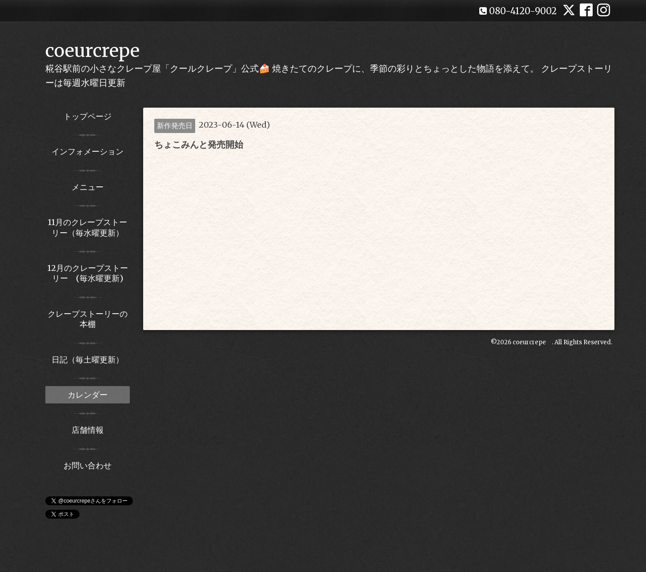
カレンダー (88, 395)
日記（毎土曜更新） (88, 359)
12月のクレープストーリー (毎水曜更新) (87, 273)
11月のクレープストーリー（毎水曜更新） (87, 227)
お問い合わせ (88, 465)
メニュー (88, 187)
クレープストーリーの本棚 (88, 319)
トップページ (88, 116)
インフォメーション (88, 151)
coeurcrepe (92, 51)
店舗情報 (88, 430)
